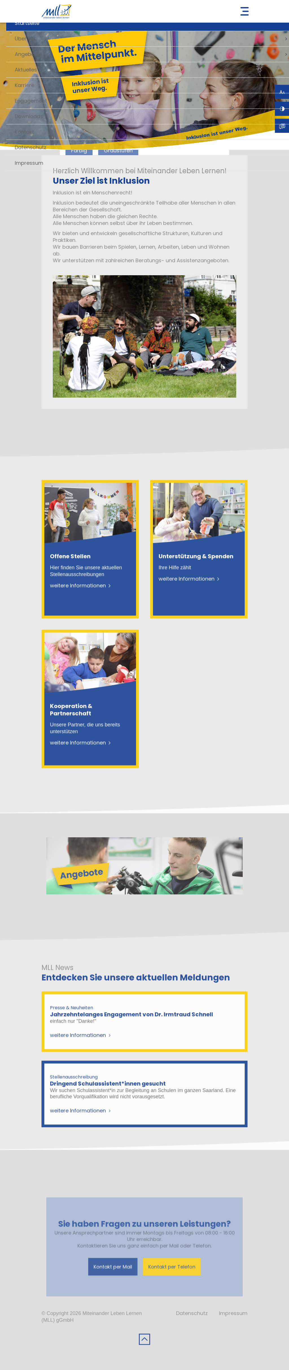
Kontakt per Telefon (163, 1281)
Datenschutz (192, 1333)
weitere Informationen (78, 606)
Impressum (233, 1333)
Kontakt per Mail (122, 1281)
